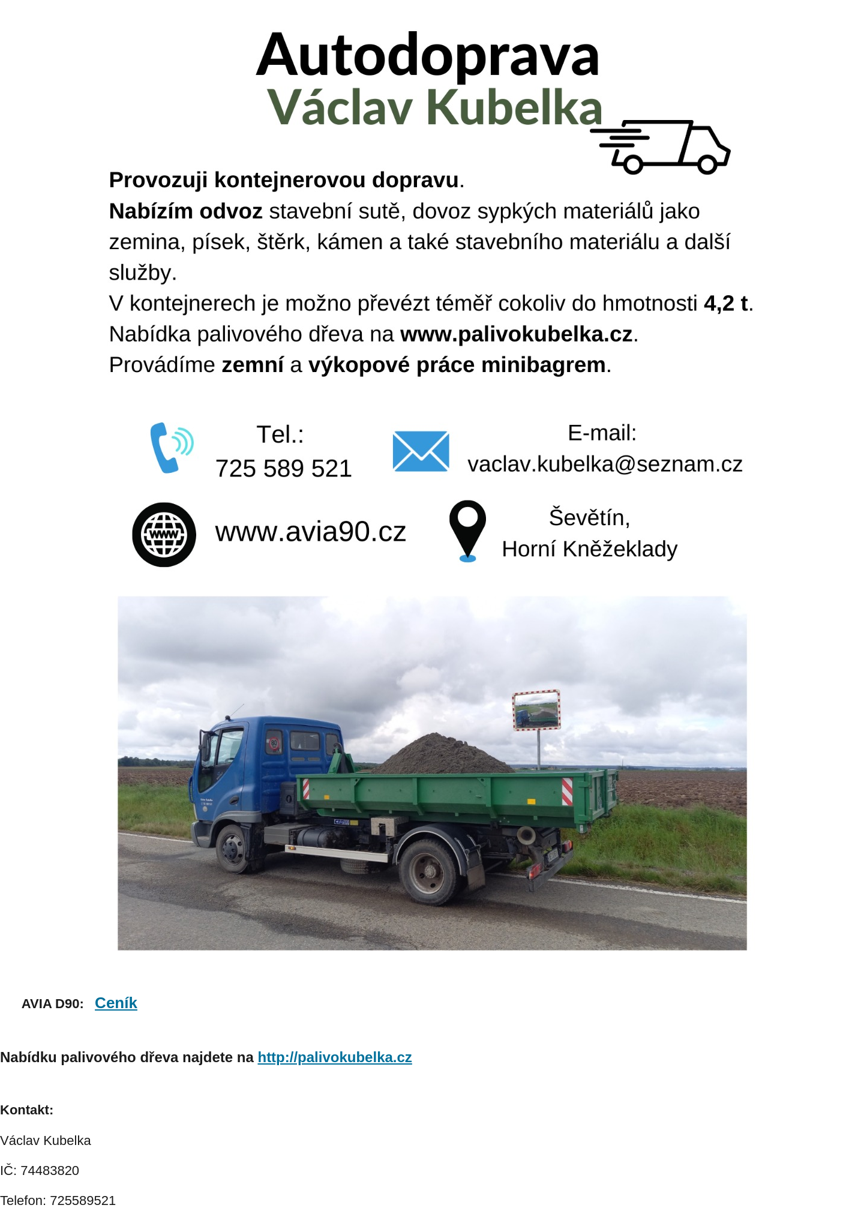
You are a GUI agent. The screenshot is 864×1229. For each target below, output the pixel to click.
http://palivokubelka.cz (334, 1057)
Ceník (116, 1003)
